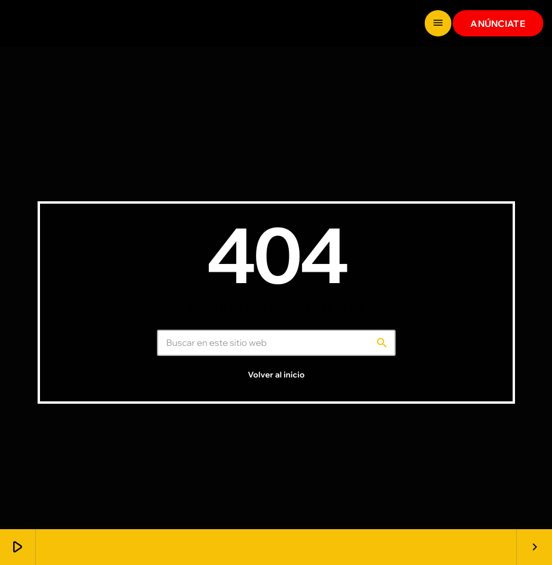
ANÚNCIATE (497, 23)
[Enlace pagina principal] (54, 23)
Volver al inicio (276, 375)
